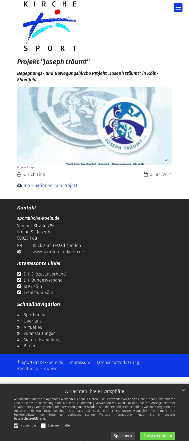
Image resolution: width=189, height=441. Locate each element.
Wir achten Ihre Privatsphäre (94, 400)
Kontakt (26, 208)
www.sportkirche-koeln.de (58, 251)
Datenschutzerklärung (29, 427)
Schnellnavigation (38, 304)
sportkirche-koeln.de (38, 218)
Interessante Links (38, 263)
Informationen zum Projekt (50, 185)
